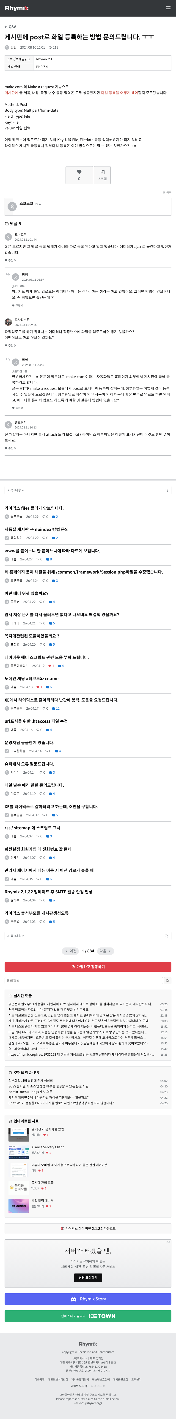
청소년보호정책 (101, 1379)
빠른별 (15, 922)
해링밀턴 (16, 538)
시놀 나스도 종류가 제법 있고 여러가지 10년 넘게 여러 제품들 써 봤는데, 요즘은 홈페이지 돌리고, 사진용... (78, 1026)
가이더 (15, 772)
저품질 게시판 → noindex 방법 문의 (37, 529)
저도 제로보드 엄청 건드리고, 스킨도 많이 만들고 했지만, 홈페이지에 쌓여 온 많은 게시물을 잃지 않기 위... (77, 1015)
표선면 (15, 644)
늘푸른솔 (16, 517)
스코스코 (26, 204)
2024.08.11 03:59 (33, 279)
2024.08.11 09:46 (33, 365)
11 (56, 708)
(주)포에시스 (80, 1358)
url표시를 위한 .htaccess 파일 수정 (36, 721)
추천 (10, 260)
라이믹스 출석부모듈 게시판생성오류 (37, 913)
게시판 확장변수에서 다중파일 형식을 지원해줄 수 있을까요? (48, 1098)
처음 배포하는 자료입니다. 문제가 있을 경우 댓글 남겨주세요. (48, 1010)
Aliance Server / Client (47, 1147)
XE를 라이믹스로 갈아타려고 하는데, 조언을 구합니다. (51, 806)
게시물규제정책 (80, 1379)
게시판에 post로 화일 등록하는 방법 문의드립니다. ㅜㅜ (79, 37)
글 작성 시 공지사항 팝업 (47, 1129)
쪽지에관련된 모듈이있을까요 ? (32, 636)
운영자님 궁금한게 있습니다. (29, 742)
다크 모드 (98, 1386)
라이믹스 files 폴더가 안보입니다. (34, 508)
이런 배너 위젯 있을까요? (26, 593)
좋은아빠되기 (19, 666)
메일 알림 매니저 (42, 1201)
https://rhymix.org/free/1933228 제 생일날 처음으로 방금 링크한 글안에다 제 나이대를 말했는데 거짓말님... (81, 1054)
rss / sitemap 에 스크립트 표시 (32, 827)
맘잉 (13, 47)
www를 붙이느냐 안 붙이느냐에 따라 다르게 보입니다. (52, 551)
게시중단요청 (120, 1379)
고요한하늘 (18, 751)
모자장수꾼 (22, 320)
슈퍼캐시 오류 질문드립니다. (29, 764)
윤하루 (15, 900)
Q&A (10, 26)
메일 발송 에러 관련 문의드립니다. (34, 785)
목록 (167, 192)
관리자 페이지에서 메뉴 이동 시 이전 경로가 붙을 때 (49, 870)
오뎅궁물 (16, 581)
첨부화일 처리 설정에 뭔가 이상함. (31, 1081)
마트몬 (15, 794)
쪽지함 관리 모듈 (42, 1183)
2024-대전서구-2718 (97, 1370)
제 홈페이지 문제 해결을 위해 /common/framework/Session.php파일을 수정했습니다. (84, 572)
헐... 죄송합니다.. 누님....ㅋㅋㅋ (28, 1049)
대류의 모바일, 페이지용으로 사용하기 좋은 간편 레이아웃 (69, 1165)
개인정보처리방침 (58, 1379)
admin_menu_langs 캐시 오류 (30, 1092)
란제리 (15, 858)
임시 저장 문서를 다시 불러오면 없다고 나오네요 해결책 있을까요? (62, 614)
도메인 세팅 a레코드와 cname (31, 678)
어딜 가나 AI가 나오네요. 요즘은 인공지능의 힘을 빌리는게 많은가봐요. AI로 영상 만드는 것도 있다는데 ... (77, 1032)
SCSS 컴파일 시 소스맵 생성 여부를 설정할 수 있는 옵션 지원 (48, 1086)
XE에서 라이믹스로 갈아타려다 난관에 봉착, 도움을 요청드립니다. (61, 700)
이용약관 (40, 1379)
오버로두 (21, 235)
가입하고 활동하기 (88, 966)
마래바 (15, 623)
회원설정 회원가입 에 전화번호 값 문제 (38, 849)
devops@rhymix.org (88, 1403)
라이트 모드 (79, 1386)
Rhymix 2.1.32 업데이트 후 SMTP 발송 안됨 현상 (49, 892)
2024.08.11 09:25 (26, 324)
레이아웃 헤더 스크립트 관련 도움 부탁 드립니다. (47, 657)
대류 (13, 559)
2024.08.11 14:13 (26, 427)
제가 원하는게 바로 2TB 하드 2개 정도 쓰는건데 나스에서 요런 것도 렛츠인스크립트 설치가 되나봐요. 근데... (79, 1021)
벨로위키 (21, 422)
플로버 (15, 602)
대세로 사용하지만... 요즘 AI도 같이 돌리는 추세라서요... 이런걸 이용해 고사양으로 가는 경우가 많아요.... (77, 1038)
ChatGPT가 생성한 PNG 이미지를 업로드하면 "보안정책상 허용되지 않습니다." (61, 1103)
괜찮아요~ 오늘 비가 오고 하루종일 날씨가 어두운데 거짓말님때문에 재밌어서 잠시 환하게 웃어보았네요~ (78, 1043)
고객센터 (136, 1379)
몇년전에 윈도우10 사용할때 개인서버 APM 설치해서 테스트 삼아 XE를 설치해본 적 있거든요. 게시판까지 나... (80, 1004)
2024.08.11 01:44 (26, 239)
